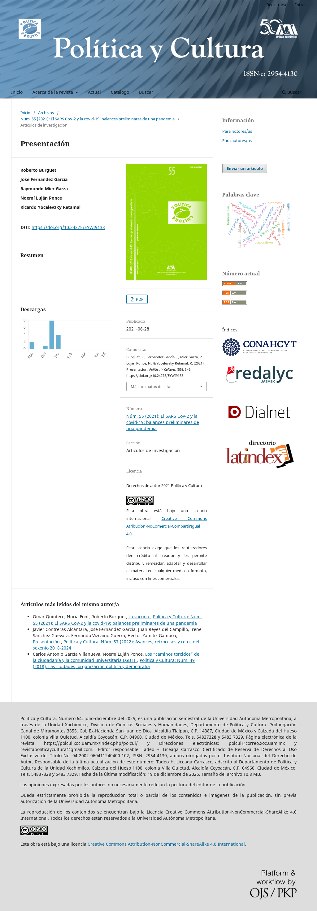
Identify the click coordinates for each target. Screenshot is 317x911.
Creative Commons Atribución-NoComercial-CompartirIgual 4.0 (166, 526)
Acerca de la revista (53, 92)
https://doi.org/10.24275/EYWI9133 (68, 227)
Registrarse (277, 4)
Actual (94, 92)
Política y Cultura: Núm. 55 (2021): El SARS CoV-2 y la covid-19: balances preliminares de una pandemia (117, 620)
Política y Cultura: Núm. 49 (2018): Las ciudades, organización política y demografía (114, 663)
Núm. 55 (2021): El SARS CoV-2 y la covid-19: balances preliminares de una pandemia (97, 119)
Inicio (17, 92)
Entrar (300, 4)
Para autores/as (237, 140)
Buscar (146, 92)
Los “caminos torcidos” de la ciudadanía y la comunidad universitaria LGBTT (116, 657)
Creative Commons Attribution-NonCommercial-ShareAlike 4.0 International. (167, 844)
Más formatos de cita (150, 386)
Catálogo (120, 92)
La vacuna (139, 617)
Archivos (46, 112)
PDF (139, 299)
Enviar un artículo (245, 168)
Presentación (47, 642)
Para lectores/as (237, 131)
